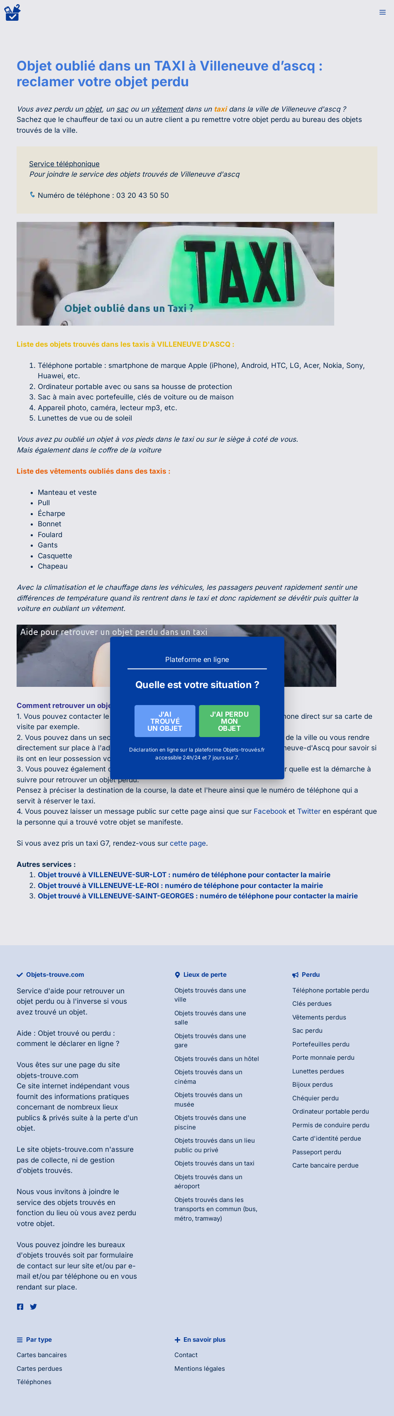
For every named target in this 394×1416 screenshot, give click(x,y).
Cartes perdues (39, 1368)
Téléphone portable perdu (330, 990)
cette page (188, 843)
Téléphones (34, 1382)
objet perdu (35, 1001)
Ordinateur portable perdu (330, 1111)
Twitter (309, 811)
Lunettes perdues (318, 1071)
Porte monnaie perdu (323, 1057)
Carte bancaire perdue (325, 1165)
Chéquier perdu (315, 1098)
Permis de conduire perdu (331, 1125)
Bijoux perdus (312, 1084)
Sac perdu (307, 1030)
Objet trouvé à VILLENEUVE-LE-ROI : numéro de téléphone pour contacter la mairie (180, 885)
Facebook (270, 811)
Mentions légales (199, 1368)
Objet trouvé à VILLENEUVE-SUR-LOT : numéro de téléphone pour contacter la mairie (184, 875)
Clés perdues (312, 1003)
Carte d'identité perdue (326, 1138)
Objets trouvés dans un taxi (214, 1163)
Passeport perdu (316, 1152)
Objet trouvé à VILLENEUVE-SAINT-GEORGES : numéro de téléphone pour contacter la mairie (198, 896)
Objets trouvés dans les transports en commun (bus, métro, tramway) (215, 1209)
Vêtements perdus (319, 1017)
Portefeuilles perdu (321, 1044)
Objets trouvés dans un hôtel (216, 1059)
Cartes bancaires (42, 1355)
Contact (186, 1355)
